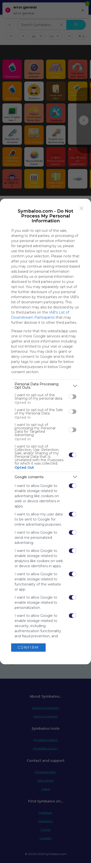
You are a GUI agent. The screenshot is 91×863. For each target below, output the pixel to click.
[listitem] (45, 386)
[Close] (81, 208)
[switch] (72, 396)
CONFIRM (28, 647)
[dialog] (45, 431)
